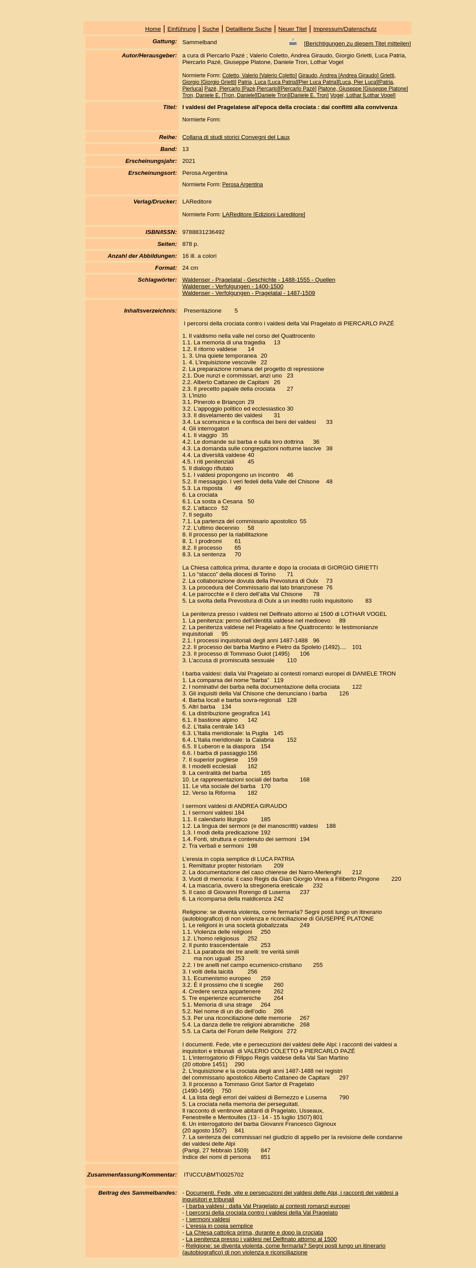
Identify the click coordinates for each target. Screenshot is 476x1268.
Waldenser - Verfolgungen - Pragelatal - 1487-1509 (248, 293)
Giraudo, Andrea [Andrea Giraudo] (339, 75)
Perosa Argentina (242, 184)
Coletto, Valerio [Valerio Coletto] (259, 75)
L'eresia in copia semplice (219, 1226)
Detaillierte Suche (249, 29)
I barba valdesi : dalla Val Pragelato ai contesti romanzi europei (268, 1206)
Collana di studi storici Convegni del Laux (236, 137)
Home (153, 29)
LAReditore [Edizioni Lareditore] (263, 214)
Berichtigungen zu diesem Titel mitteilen (357, 43)
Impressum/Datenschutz (345, 29)
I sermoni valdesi (208, 1219)
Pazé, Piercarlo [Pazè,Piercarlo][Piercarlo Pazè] (260, 89)
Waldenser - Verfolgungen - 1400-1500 (232, 286)
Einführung (182, 29)
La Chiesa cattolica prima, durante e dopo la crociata (254, 1232)
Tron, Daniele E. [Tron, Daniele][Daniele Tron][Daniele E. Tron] (255, 95)
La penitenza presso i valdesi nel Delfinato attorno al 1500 (261, 1239)
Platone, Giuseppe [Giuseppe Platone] (363, 89)
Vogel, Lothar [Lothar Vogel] (362, 95)
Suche (210, 29)
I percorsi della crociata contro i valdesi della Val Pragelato (261, 1212)
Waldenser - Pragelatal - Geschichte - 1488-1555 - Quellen (258, 279)
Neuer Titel (292, 29)
